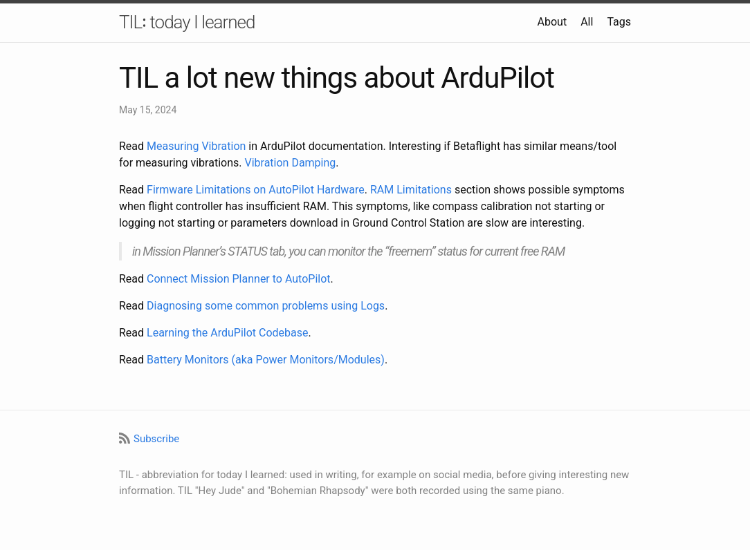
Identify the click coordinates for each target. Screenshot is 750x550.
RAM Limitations (411, 189)
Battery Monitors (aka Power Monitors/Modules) (266, 359)
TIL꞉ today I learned (187, 22)
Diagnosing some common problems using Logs (266, 305)
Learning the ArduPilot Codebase (227, 332)
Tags (619, 21)
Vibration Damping (290, 162)
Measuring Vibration (196, 146)
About (552, 21)
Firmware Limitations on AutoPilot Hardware (256, 189)
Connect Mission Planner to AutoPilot (238, 278)
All (586, 21)
